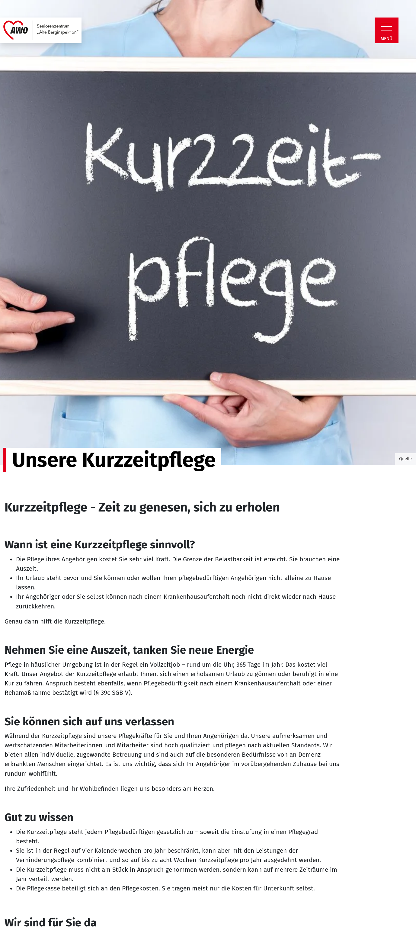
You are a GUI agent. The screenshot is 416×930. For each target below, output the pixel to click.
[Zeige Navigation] (386, 27)
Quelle (405, 458)
